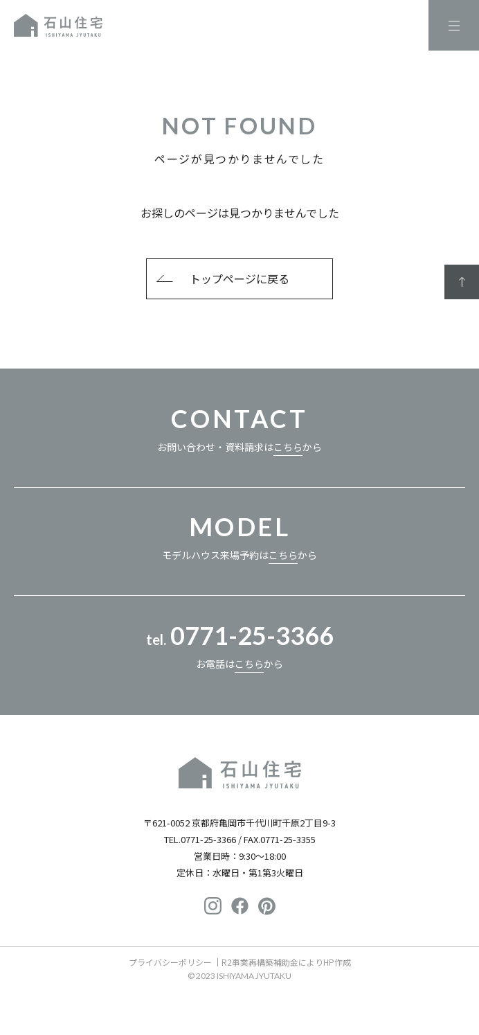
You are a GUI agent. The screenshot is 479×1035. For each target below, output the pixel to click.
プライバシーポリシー (170, 962)
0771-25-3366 (208, 839)
